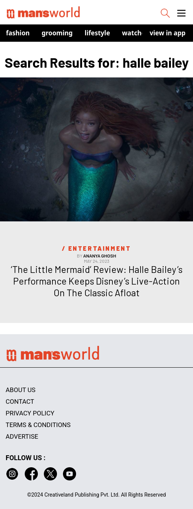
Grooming (57, 33)
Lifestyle (97, 33)
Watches (135, 33)
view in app (168, 33)
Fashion (18, 33)
